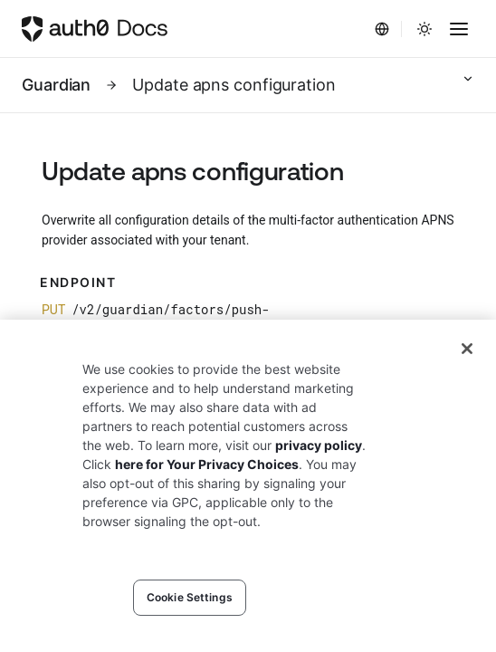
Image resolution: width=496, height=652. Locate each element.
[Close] (467, 349)
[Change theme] (424, 29)
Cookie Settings (190, 597)
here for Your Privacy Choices (207, 464)
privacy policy (318, 445)
